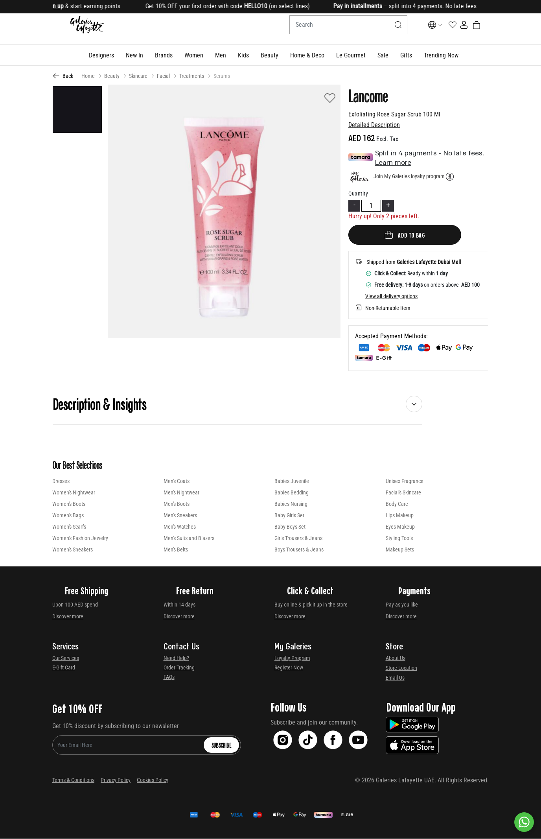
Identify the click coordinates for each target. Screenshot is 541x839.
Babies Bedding (291, 493)
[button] (101, 55)
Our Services (65, 658)
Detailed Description (374, 125)
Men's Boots (177, 504)
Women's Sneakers (72, 550)
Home (88, 76)
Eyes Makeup (400, 527)
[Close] (511, 7)
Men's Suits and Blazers (189, 538)
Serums (221, 76)
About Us (395, 658)
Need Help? (176, 658)
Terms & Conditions (73, 780)
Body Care (397, 504)
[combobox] (329, 29)
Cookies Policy (152, 780)
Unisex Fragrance (404, 481)
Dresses (61, 481)
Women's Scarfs (69, 527)
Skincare (138, 76)
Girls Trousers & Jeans (298, 538)
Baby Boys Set (289, 527)
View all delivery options (391, 296)
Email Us (395, 678)
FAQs (169, 677)
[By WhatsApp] (524, 822)
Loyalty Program (292, 658)
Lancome (368, 96)
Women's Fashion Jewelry (80, 538)
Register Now (288, 668)
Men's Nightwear (181, 493)
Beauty (112, 76)
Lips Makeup (400, 516)
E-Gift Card (63, 668)
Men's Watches (180, 527)
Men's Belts (176, 550)
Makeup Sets (400, 550)
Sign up (62, 6)
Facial (163, 76)
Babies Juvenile (291, 481)
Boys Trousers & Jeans (299, 550)
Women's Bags (68, 516)
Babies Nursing (290, 504)
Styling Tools (399, 538)
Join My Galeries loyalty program (409, 176)
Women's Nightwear (73, 493)
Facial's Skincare (403, 493)
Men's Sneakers (180, 516)
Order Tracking (179, 668)
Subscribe (221, 745)
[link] (164, 55)
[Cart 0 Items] (483, 29)
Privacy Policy (116, 780)
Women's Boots (68, 504)
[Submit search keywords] (379, 29)
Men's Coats (177, 481)
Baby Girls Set (289, 516)
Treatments (191, 76)
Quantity (358, 194)
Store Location (401, 668)
